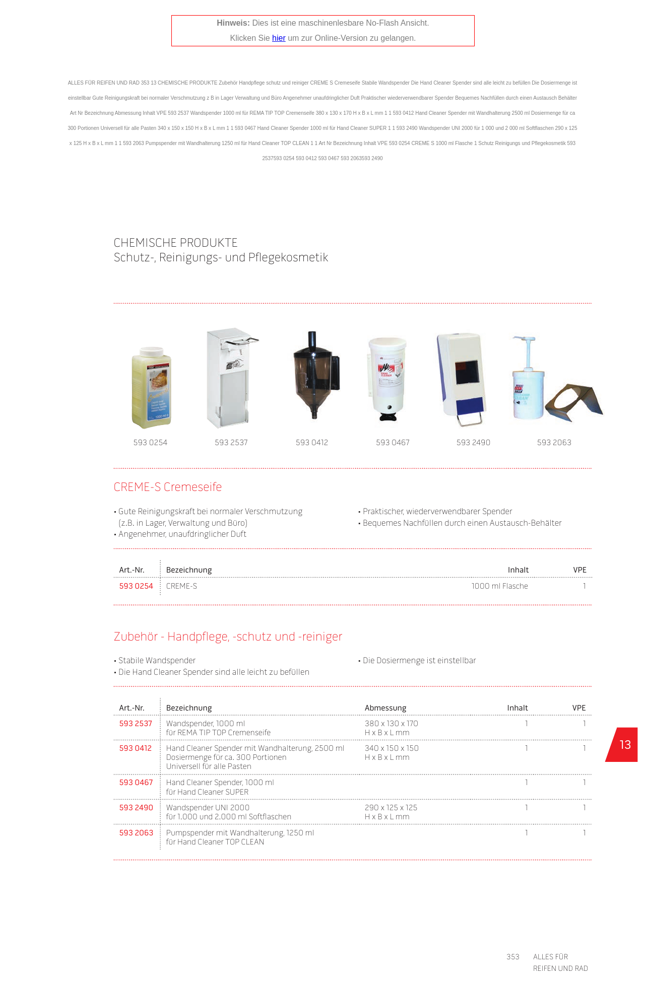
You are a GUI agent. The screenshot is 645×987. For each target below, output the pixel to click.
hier (279, 38)
